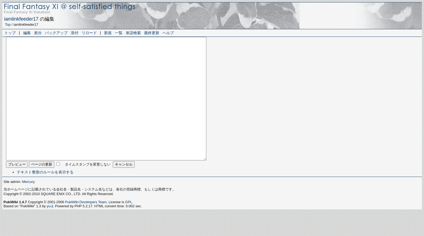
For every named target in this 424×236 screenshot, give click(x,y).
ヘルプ (168, 33)
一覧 (118, 33)
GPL (128, 226)
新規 (108, 33)
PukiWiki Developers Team (86, 226)
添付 (74, 33)
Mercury (28, 206)
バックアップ (56, 33)
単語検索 (133, 33)
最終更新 (151, 33)
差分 (38, 33)
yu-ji (50, 230)
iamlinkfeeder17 (21, 19)
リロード (89, 33)
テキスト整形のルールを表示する (45, 196)
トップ (10, 33)
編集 (27, 33)
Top (8, 24)
